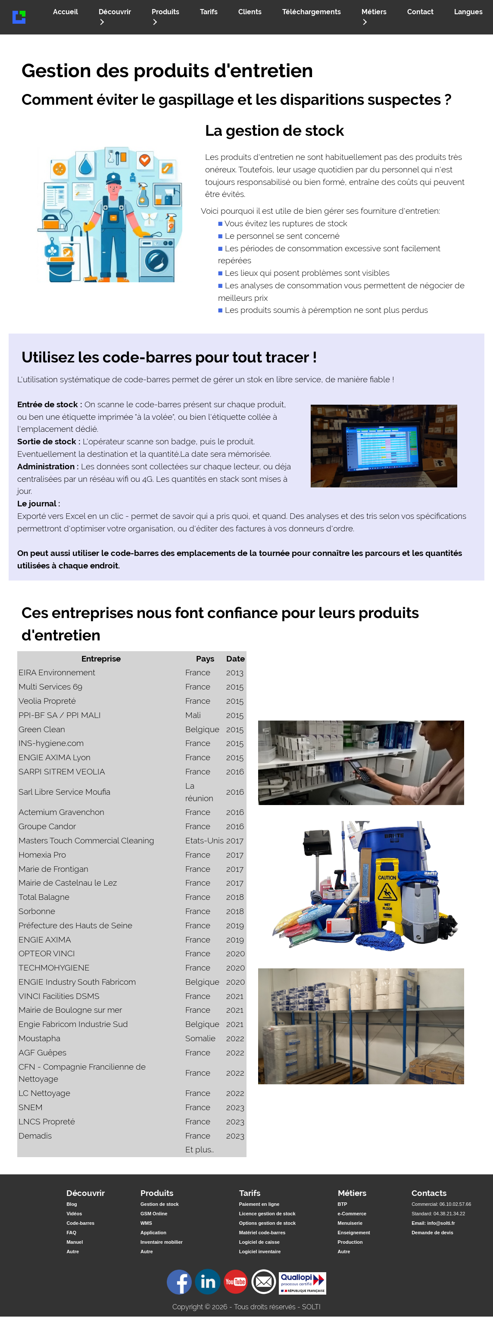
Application (153, 1232)
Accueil (65, 12)
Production (350, 1242)
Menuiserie (350, 1223)
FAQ (71, 1232)
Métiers (374, 16)
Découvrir (114, 16)
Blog (71, 1204)
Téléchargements (311, 12)
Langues (468, 12)
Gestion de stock (159, 1204)
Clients (250, 12)
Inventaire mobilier (161, 1242)
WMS (146, 1223)
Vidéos (74, 1213)
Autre (72, 1251)
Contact (420, 12)
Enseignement (354, 1232)
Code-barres (80, 1223)
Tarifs (209, 12)
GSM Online (153, 1213)
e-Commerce (352, 1213)
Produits (165, 16)
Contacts (429, 1193)
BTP (342, 1204)
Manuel (74, 1242)
